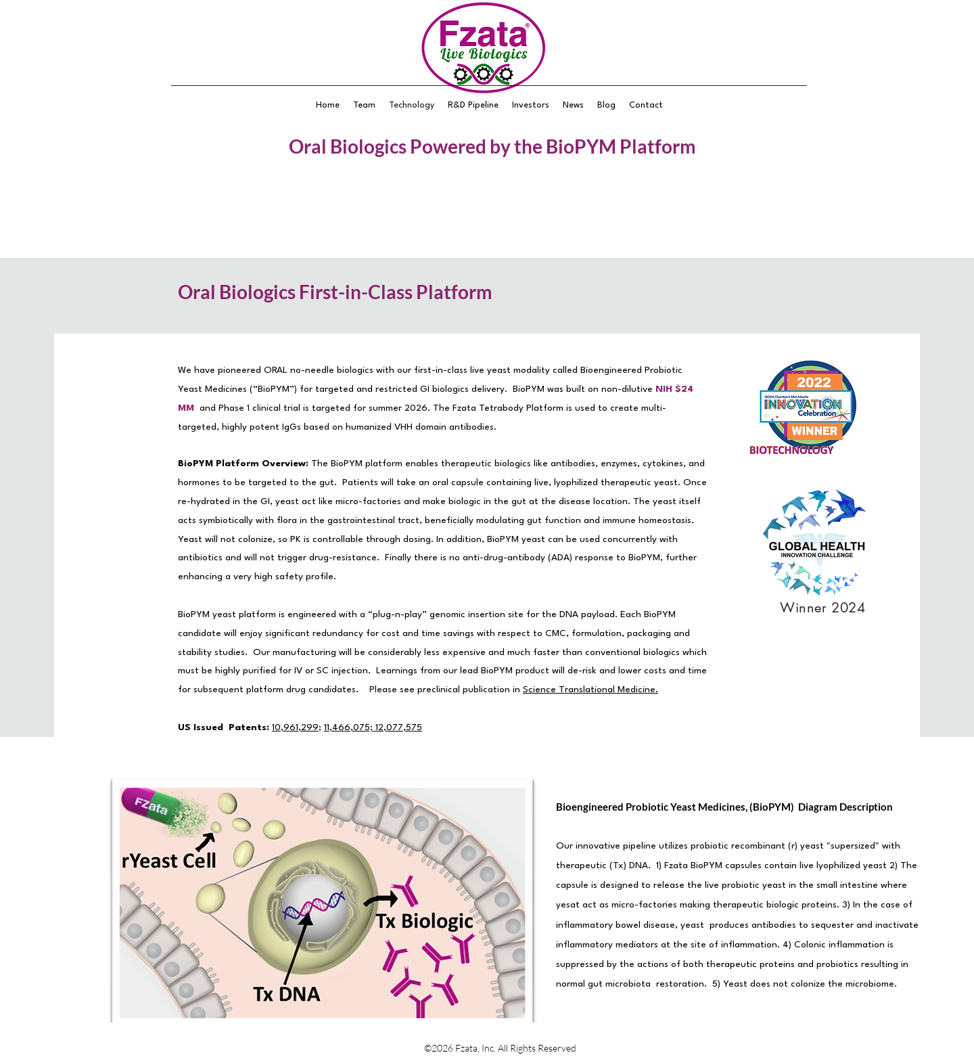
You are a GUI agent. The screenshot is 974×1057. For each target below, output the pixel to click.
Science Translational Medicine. (590, 689)
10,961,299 (295, 727)
